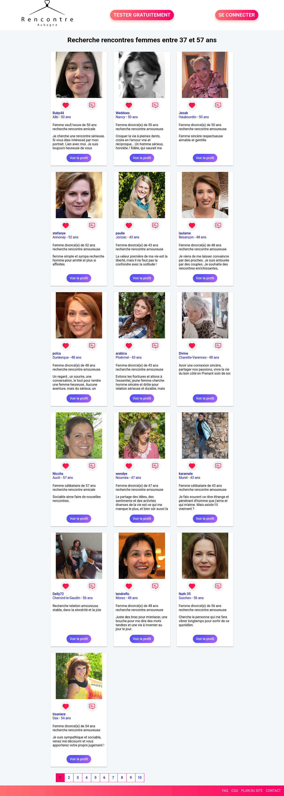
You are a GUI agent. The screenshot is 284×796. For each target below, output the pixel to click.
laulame (185, 233)
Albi (55, 117)
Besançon (186, 237)
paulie (120, 233)
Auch (56, 478)
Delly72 (58, 594)
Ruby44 (58, 113)
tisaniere (59, 714)
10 (139, 778)
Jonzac (121, 237)
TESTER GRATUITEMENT (142, 15)
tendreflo (122, 594)
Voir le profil (79, 158)
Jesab (183, 113)
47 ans (136, 478)
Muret (183, 478)
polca (57, 353)
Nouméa (122, 478)
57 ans (68, 478)
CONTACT (273, 791)
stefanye (59, 233)
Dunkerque (61, 357)
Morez (120, 598)
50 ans (66, 117)
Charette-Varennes (193, 357)
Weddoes (122, 113)
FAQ (225, 791)
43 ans (134, 237)
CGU (234, 791)
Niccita (58, 474)
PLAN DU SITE (252, 791)
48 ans (201, 237)
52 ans (73, 237)
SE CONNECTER (237, 15)
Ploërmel (122, 357)
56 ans (88, 598)
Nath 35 (185, 594)
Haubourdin (187, 117)
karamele (186, 474)
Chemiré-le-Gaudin (66, 598)
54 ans (66, 718)
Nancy (120, 117)
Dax (55, 718)
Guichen (185, 598)
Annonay (59, 237)
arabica (121, 353)
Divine (183, 353)
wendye (121, 474)
